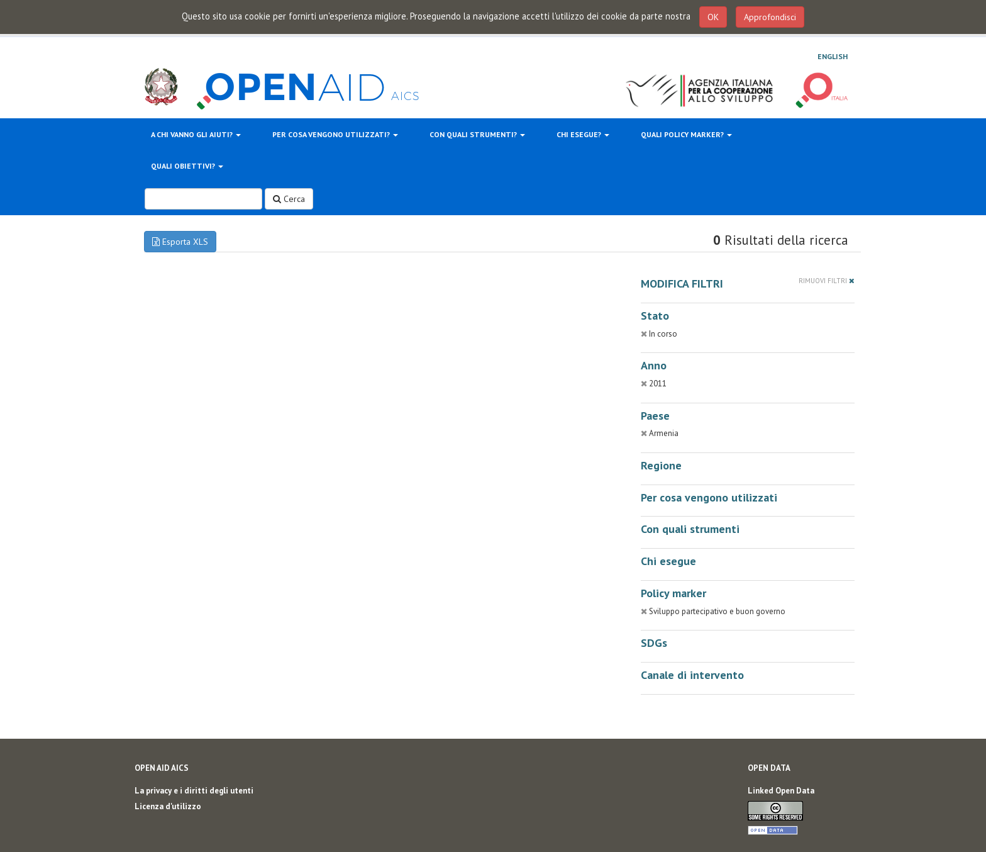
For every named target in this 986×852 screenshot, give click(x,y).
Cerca (289, 199)
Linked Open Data (781, 790)
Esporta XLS (180, 241)
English (832, 56)
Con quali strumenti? (477, 134)
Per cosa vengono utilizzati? (335, 134)
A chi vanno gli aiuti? (196, 134)
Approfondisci (770, 17)
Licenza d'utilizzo (168, 806)
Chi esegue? (583, 134)
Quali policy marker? (686, 134)
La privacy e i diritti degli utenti (194, 790)
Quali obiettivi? (187, 166)
